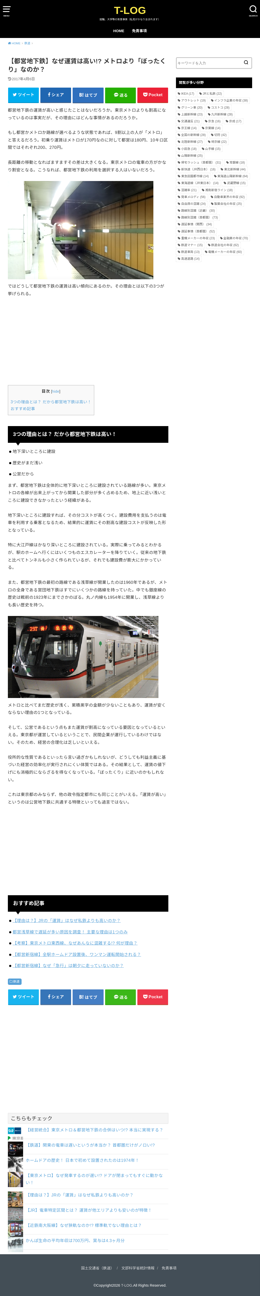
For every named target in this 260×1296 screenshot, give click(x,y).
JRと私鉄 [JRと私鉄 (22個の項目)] (212, 93)
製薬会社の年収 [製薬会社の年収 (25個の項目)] (228, 204)
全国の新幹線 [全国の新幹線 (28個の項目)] (193, 135)
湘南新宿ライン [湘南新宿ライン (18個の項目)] (219, 190)
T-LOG (130, 10)
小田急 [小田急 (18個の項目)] (189, 149)
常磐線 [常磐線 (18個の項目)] (237, 162)
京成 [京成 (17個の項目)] (235, 121)
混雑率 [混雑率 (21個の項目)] (189, 190)
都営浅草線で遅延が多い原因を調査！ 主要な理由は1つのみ (70, 932)
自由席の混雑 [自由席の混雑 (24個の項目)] (193, 204)
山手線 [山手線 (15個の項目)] (213, 149)
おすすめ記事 (23, 409)
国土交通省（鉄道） (97, 1268)
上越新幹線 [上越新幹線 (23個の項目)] (192, 114)
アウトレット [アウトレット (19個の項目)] (193, 100)
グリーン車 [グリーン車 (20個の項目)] (191, 107)
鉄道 (16, 981)
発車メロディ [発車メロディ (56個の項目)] (193, 197)
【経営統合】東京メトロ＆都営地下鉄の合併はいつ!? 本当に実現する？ (95, 1130)
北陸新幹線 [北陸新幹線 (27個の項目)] (192, 142)
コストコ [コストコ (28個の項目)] (220, 107)
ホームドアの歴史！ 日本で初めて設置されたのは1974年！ (82, 1160)
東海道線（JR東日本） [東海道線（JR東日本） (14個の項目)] (199, 183)
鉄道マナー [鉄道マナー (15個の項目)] (192, 245)
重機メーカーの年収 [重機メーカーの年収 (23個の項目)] (198, 238)
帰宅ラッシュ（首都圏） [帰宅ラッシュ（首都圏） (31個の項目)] (201, 162)
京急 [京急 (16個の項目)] (214, 121)
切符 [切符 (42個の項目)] (220, 135)
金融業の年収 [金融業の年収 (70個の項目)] (235, 238)
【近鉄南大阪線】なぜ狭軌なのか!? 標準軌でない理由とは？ (84, 1225)
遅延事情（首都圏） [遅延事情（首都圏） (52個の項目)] (198, 231)
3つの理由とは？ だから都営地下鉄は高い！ (51, 402)
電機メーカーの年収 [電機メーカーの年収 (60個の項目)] (225, 252)
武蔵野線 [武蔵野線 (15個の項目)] (236, 183)
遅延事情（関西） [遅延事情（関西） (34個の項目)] (196, 224)
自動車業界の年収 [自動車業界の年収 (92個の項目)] (229, 197)
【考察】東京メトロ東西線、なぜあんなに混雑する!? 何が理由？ (75, 943)
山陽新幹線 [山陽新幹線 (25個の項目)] (192, 155)
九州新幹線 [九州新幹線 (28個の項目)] (222, 114)
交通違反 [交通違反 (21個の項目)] (190, 121)
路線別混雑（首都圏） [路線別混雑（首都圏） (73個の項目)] (199, 217)
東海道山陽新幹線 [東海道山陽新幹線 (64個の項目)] (232, 176)
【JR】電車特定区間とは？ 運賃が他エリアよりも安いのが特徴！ (89, 1210)
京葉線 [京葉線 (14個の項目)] (213, 128)
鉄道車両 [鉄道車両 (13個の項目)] (190, 252)
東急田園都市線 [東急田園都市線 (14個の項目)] (195, 176)
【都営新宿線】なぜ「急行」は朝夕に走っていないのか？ (68, 965)
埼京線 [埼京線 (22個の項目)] (219, 142)
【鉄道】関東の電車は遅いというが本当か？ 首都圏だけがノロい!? (90, 1145)
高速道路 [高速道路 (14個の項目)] (190, 259)
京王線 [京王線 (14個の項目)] (189, 128)
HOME (118, 31)
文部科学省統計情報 (138, 1268)
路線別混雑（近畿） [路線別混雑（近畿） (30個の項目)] (198, 210)
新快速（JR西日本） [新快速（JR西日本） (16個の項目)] (198, 169)
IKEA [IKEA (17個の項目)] (187, 93)
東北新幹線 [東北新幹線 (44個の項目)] (235, 169)
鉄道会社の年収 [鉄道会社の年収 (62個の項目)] (225, 245)
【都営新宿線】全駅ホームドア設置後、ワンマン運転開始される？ (77, 954)
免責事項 (139, 31)
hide (55, 391)
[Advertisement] (88, 340)
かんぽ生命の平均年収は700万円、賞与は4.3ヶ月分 (75, 1240)
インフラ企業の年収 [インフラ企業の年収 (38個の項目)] (231, 100)
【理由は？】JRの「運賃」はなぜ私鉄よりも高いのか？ (67, 920)
